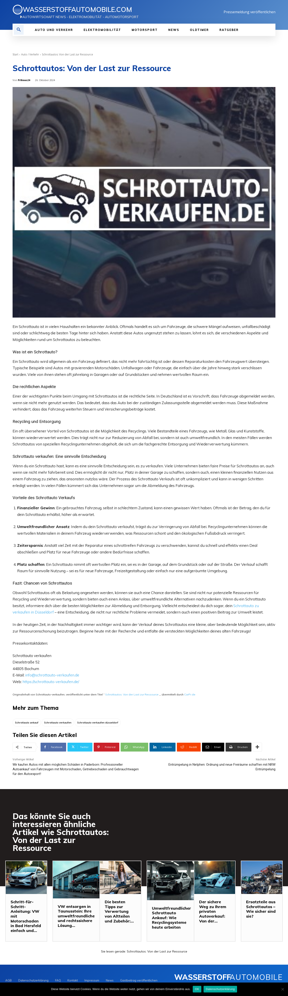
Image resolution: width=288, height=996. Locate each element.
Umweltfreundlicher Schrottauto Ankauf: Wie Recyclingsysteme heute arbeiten (171, 918)
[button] (19, 30)
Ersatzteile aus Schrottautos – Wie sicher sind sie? (261, 909)
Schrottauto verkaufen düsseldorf (97, 722)
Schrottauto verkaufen (33, 456)
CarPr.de (189, 694)
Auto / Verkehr (30, 54)
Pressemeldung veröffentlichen (249, 11)
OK (197, 989)
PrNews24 (24, 80)
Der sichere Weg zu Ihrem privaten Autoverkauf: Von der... (212, 911)
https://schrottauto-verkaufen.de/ (50, 681)
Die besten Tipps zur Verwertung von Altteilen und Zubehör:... (119, 911)
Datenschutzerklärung (220, 989)
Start (15, 54)
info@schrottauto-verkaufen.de (52, 675)
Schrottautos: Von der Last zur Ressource (132, 694)
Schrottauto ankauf (26, 722)
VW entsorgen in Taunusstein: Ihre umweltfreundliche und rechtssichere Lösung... (76, 916)
